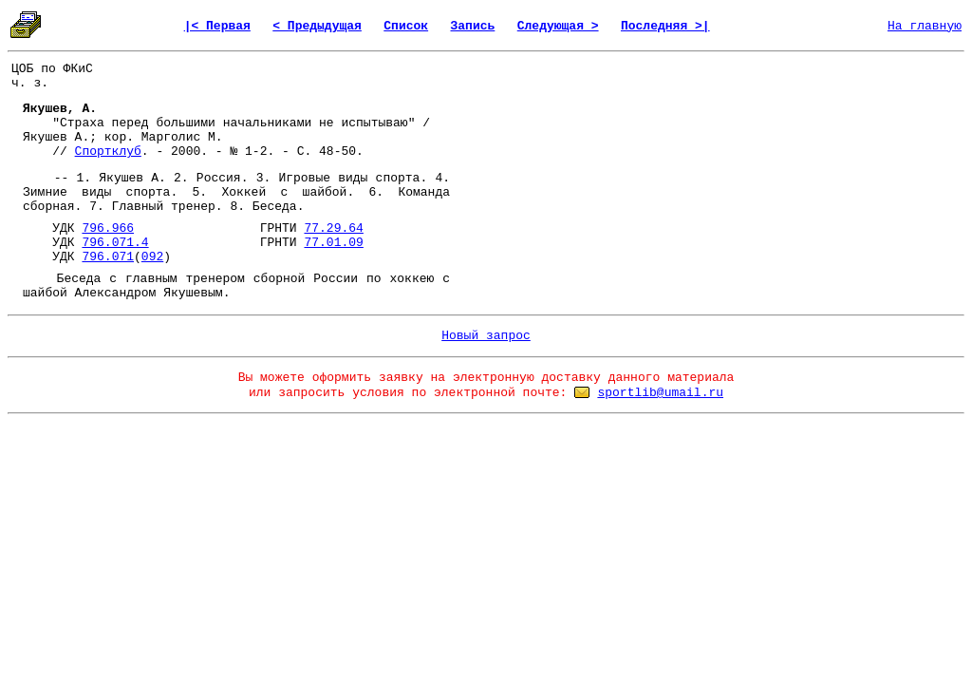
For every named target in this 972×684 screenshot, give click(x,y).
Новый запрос (486, 336)
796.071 (108, 257)
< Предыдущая (317, 26)
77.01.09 (333, 243)
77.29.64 (333, 228)
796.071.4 (115, 243)
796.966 (108, 228)
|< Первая (217, 26)
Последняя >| (665, 26)
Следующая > (558, 26)
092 (152, 257)
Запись (473, 26)
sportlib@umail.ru (660, 393)
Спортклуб (108, 151)
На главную (925, 26)
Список (405, 26)
